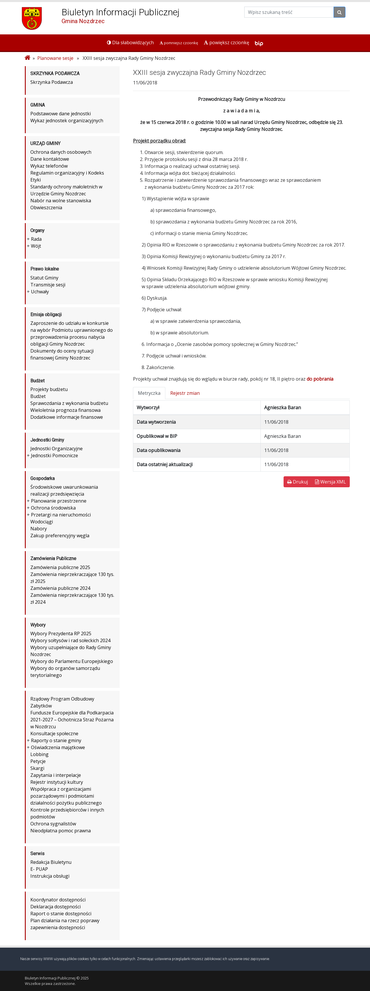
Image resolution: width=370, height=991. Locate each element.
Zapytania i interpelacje (55, 775)
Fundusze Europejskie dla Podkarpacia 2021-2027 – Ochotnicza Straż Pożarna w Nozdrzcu (72, 720)
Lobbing (39, 754)
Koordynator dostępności (58, 899)
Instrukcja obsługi (49, 876)
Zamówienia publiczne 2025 (60, 567)
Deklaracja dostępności (55, 906)
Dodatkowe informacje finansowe (66, 417)
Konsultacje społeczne (54, 733)
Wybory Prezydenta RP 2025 (60, 633)
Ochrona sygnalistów (53, 823)
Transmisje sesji (47, 284)
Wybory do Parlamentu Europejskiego (71, 661)
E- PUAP (39, 869)
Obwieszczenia (46, 207)
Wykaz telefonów (49, 166)
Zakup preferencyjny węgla (59, 535)
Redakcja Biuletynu (50, 862)
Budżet (38, 396)
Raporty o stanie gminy (56, 740)
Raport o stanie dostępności (60, 913)
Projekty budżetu (49, 389)
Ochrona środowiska (53, 508)
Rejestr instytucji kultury (56, 782)
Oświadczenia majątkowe (58, 747)
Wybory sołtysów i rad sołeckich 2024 (70, 640)
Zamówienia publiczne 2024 (60, 588)
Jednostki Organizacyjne (56, 448)
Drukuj (297, 482)
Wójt (36, 246)
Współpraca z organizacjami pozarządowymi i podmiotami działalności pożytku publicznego (66, 796)
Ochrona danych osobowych (60, 152)
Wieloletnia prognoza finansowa (65, 410)
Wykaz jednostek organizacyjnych (66, 120)
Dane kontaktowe (49, 159)
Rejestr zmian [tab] (185, 393)
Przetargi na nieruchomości (61, 515)
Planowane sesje (55, 58)
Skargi (37, 768)
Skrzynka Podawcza (51, 82)
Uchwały (40, 291)
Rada (36, 239)
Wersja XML (330, 482)
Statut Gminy (44, 278)
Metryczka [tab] (149, 393)
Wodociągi (41, 521)
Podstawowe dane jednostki (60, 113)
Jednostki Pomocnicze (54, 455)
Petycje (38, 761)
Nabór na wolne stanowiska (60, 200)
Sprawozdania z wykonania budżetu (69, 403)
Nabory (38, 528)
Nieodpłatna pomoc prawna (60, 830)
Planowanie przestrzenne (58, 501)
